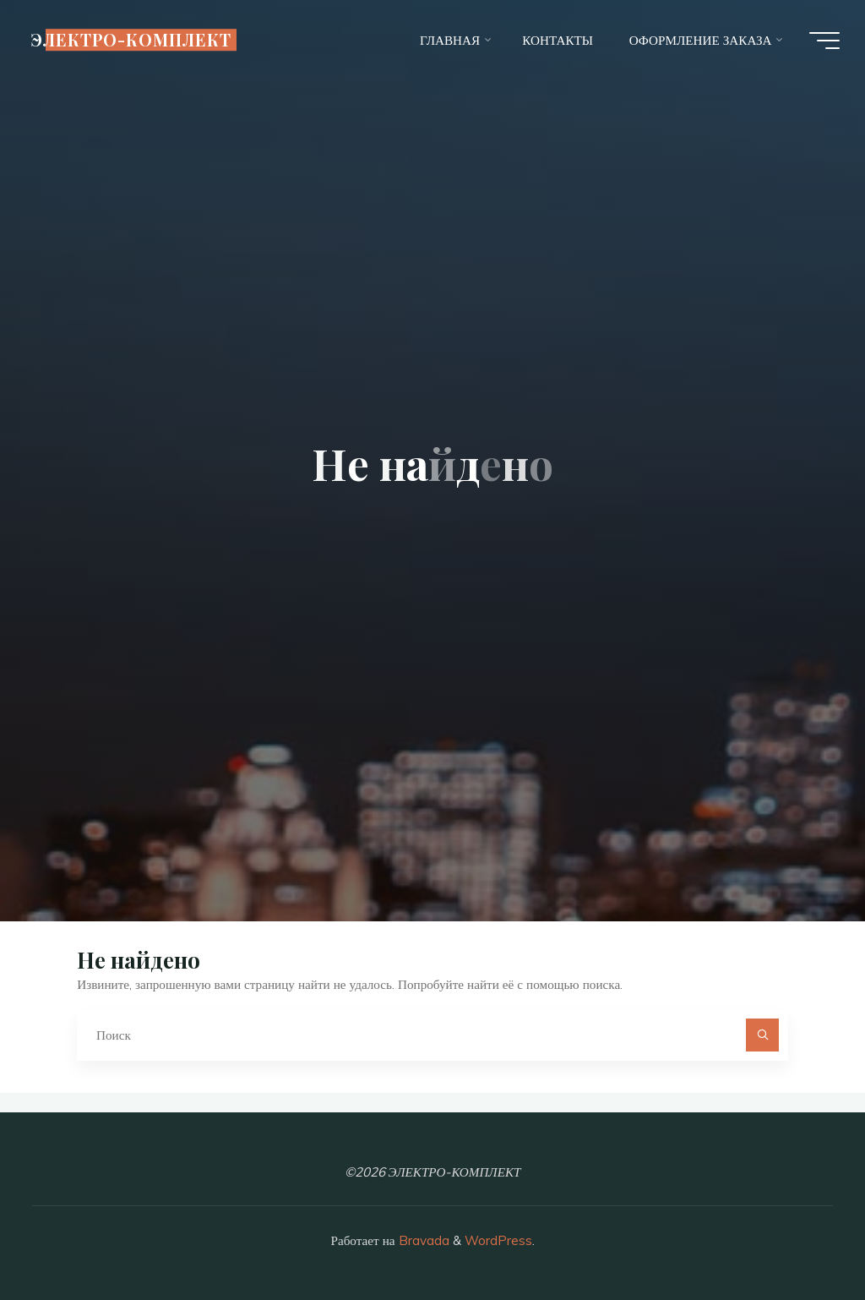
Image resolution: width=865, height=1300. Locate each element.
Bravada (422, 1240)
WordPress (498, 1240)
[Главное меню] (824, 40)
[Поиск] (763, 1035)
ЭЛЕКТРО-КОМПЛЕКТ (130, 40)
